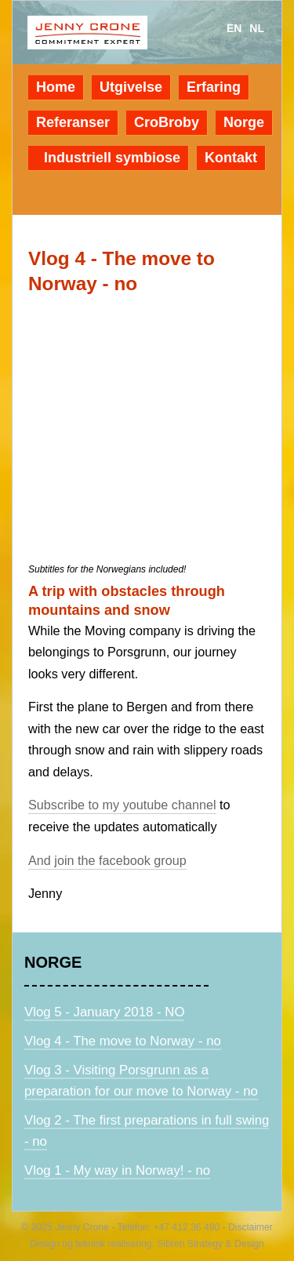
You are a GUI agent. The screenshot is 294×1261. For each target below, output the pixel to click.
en (234, 28)
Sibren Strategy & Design (210, 1243)
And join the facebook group (107, 860)
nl (256, 28)
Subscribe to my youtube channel (122, 805)
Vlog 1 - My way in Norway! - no (117, 1170)
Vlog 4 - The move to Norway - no (122, 1041)
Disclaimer (249, 1227)
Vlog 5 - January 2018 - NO (104, 1012)
